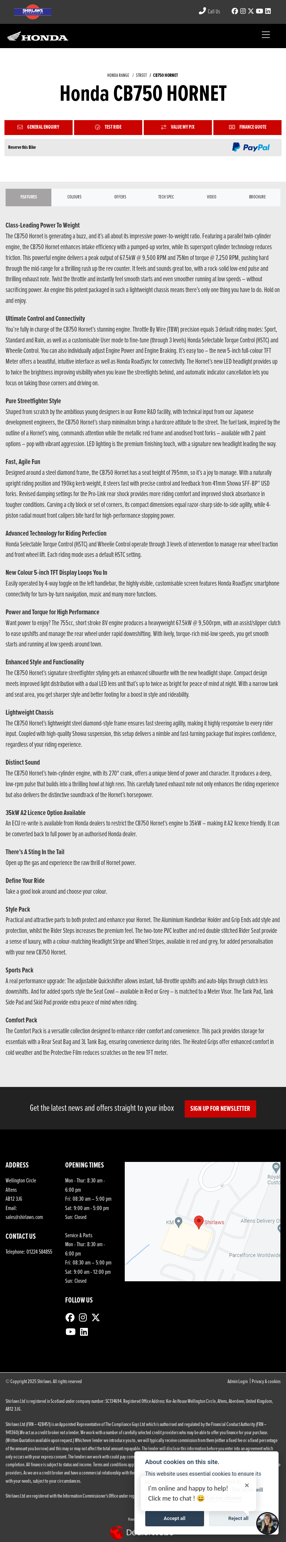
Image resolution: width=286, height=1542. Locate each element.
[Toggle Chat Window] (267, 1523)
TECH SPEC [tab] (166, 197)
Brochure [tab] (257, 197)
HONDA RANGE (118, 75)
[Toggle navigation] (265, 36)
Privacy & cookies (266, 1381)
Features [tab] (28, 197)
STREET (141, 75)
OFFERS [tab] (120, 197)
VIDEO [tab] (211, 197)
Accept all (174, 1518)
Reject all (238, 1518)
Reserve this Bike (22, 147)
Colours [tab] (74, 197)
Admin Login (238, 1381)
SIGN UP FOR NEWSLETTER (221, 1108)
